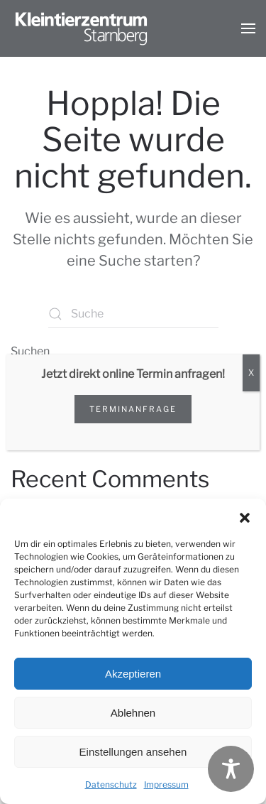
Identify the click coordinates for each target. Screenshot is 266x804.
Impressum (166, 784)
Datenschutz (111, 784)
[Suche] (133, 314)
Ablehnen (133, 713)
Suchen (30, 351)
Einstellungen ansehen (133, 752)
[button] (245, 516)
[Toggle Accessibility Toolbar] (230, 768)
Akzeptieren (133, 674)
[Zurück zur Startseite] (82, 28)
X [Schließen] (251, 372)
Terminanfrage (133, 409)
